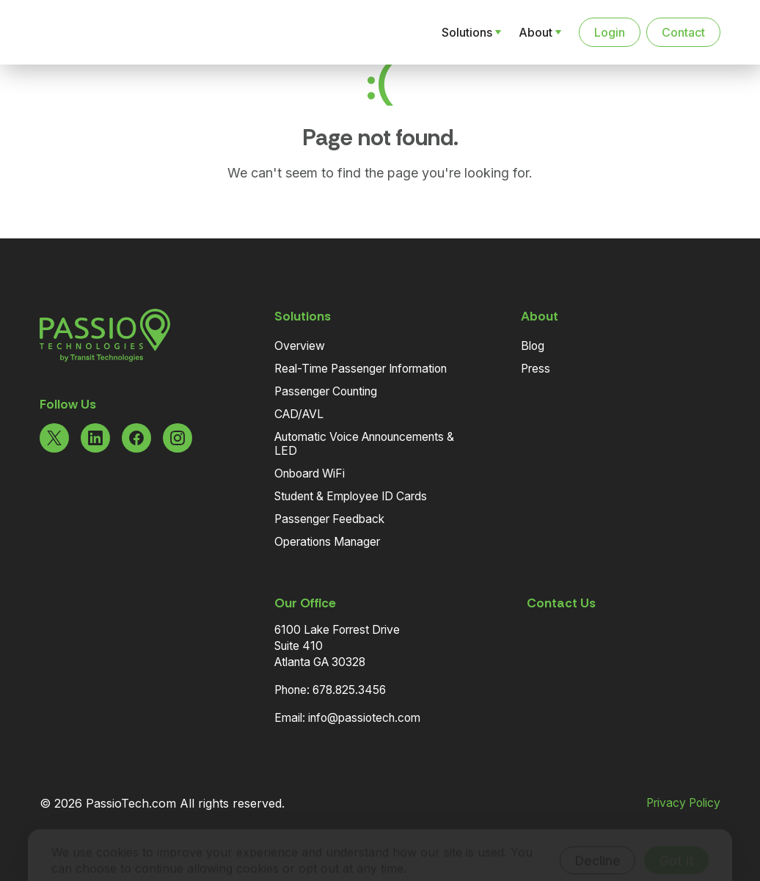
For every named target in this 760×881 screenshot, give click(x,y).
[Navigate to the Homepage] (116, 32)
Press (535, 369)
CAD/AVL (299, 414)
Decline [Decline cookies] (598, 839)
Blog (532, 346)
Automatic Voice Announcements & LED (364, 444)
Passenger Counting (325, 391)
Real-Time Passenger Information (360, 369)
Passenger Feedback (329, 519)
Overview (299, 346)
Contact (683, 32)
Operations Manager (327, 542)
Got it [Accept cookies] (676, 839)
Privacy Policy (683, 803)
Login (609, 32)
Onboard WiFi (309, 473)
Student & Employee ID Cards (350, 496)
